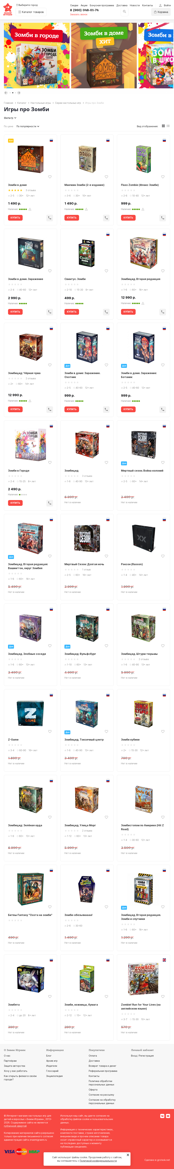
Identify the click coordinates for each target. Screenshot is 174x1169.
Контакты (147, 5)
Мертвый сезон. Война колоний (142, 470)
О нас (7, 1055)
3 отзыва (31, 190)
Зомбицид (71, 470)
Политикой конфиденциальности (98, 1160)
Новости (135, 5)
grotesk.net (163, 1160)
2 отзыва (31, 378)
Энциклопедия (54, 1076)
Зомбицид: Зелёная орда (25, 825)
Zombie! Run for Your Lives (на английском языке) (141, 1006)
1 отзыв (86, 569)
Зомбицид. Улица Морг (80, 825)
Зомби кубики (130, 739)
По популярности (28, 126)
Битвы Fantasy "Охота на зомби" (30, 915)
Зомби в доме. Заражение (25, 279)
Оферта (93, 1089)
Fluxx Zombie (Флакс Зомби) (140, 185)
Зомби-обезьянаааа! (78, 915)
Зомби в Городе (18, 470)
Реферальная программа (103, 1071)
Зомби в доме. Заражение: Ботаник (139, 375)
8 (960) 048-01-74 (84, 10)
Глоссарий (52, 1071)
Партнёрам (10, 1060)
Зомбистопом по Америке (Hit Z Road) (142, 827)
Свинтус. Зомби (75, 279)
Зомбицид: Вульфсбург (80, 653)
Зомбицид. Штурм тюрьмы (139, 653)
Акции (84, 5)
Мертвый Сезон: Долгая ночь (84, 564)
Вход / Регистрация (142, 1055)
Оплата (93, 1055)
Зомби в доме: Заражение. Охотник (82, 375)
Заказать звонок (78, 14)
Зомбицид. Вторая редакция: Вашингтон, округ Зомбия (28, 566)
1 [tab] (10, 92)
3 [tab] (15, 92)
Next (19, 93)
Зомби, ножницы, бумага (81, 1004)
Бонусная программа (102, 5)
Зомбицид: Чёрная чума (24, 373)
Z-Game (13, 739)
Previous (6, 93)
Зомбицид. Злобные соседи (27, 653)
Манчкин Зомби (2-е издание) (84, 185)
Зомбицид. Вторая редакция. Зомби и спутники (141, 917)
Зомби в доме (17, 185)
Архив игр (52, 1060)
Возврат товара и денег (102, 1065)
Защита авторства (14, 1065)
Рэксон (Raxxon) (132, 564)
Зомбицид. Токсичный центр (84, 739)
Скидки (74, 5)
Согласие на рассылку (101, 1094)
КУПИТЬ (15, 217)
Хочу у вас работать (15, 1071)
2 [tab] (12, 92)
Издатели (51, 1065)
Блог (48, 1055)
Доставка (121, 5)
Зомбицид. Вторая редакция (140, 279)
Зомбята (14, 1004)
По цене (8, 126)
